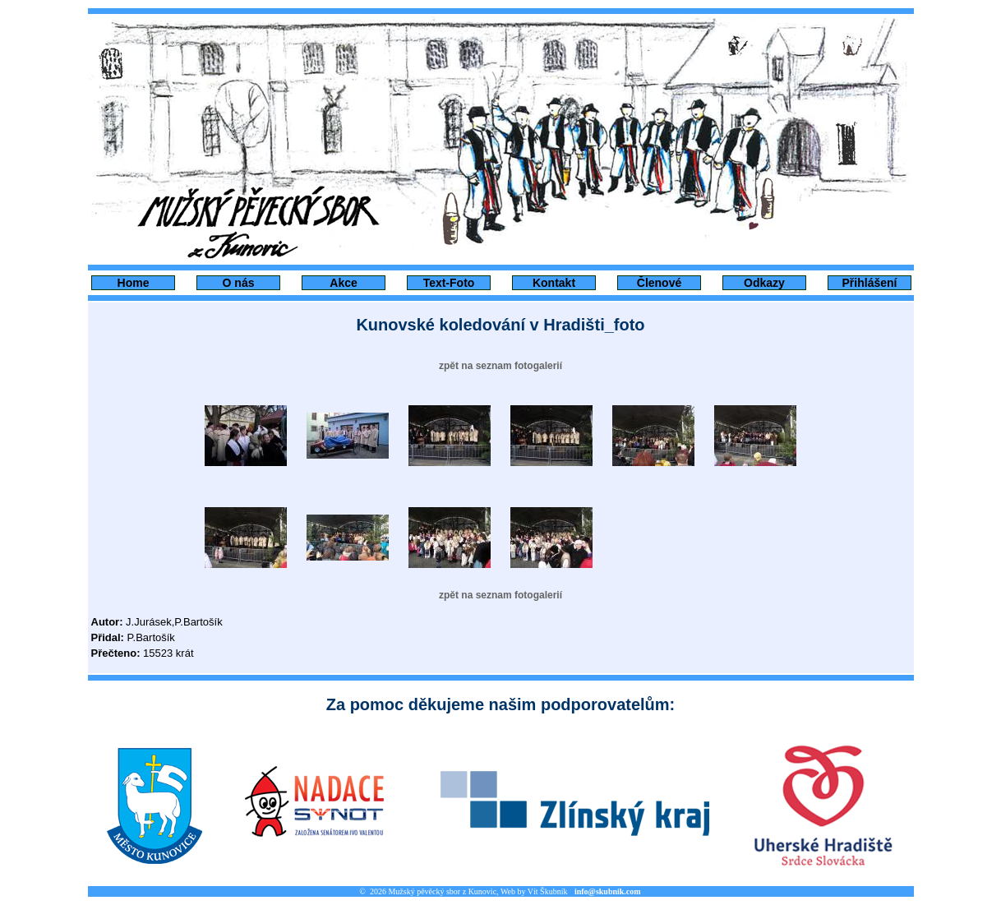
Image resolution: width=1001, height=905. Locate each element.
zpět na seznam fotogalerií (500, 366)
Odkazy (764, 282)
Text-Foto (449, 282)
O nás (239, 282)
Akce (343, 282)
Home (134, 282)
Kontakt (554, 282)
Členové (659, 282)
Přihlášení (869, 282)
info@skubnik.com (607, 891)
